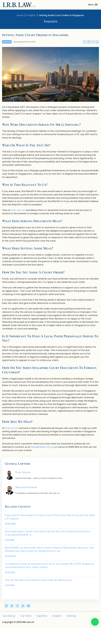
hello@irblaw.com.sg (42, 447)
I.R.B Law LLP (11, 428)
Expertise (42, 615)
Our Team (26, 615)
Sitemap (71, 615)
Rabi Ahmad (22, 472)
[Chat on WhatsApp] (95, 622)
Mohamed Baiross (26, 487)
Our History (9, 615)
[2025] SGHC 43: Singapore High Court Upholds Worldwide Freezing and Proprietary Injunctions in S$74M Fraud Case (49, 549)
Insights (31, 15)
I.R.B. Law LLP (18, 210)
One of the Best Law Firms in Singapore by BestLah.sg (38, 580)
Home (20, 15)
